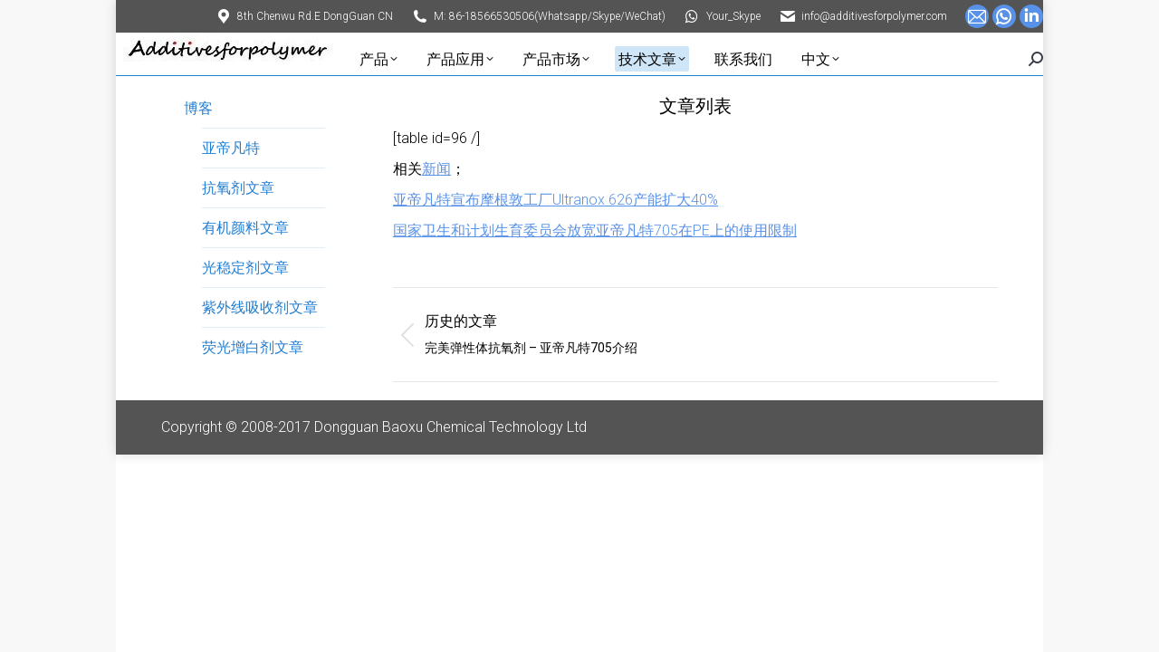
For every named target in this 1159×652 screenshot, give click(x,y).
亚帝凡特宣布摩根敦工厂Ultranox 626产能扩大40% (555, 199)
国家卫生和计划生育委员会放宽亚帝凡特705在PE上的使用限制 (595, 230)
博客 (198, 108)
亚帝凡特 (231, 148)
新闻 (436, 168)
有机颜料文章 (245, 227)
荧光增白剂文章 (252, 347)
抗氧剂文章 (238, 188)
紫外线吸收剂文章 (260, 307)
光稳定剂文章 (245, 267)
